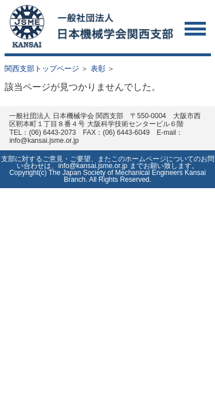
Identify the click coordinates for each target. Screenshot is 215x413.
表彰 (98, 68)
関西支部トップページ (42, 68)
